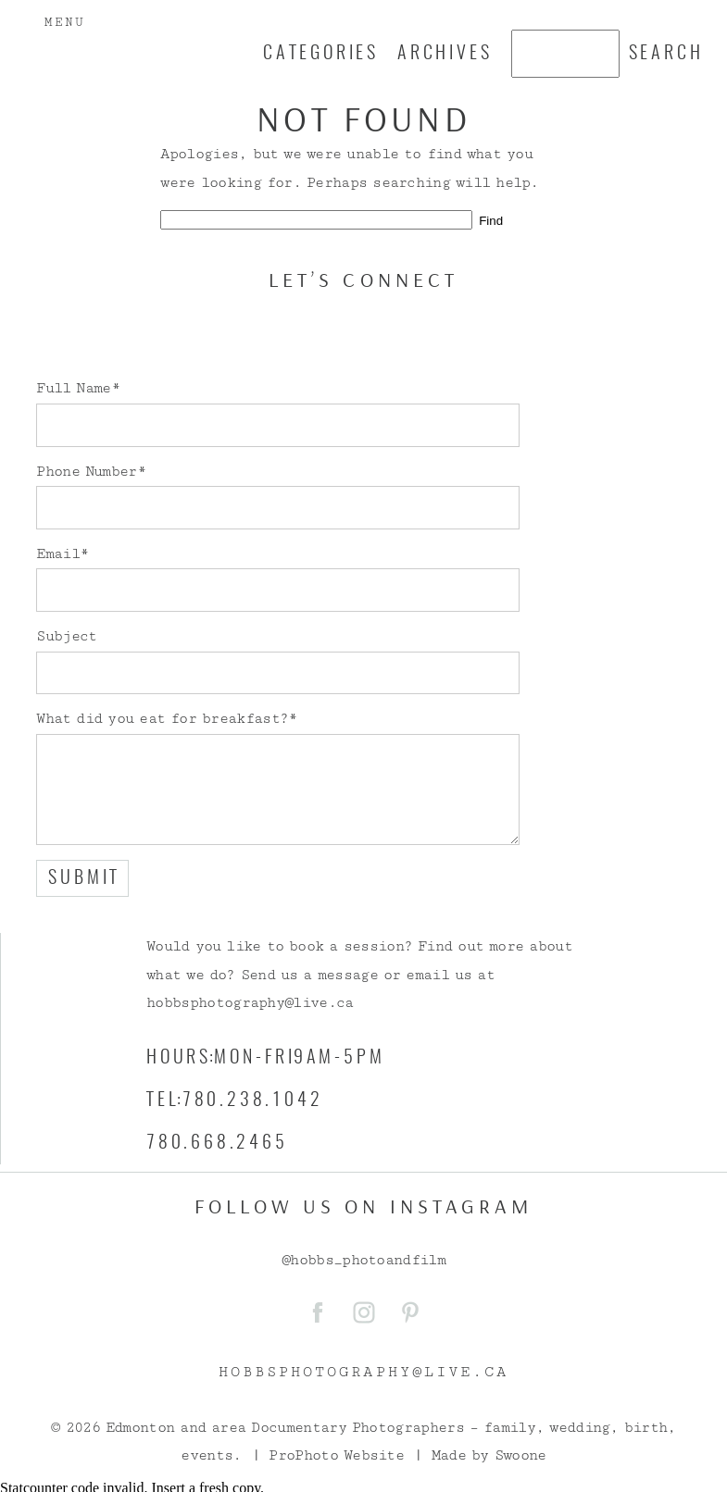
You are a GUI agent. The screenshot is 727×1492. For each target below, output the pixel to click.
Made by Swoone (489, 1455)
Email (58, 554)
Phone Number (86, 471)
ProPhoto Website (336, 1455)
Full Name (73, 388)
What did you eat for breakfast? (162, 718)
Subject (66, 636)
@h (290, 1260)
